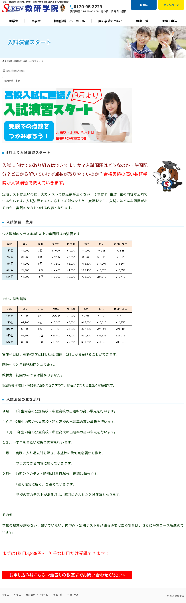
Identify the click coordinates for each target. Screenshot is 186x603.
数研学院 (179, 595)
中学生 (36, 21)
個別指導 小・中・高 (69, 21)
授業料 (144, 5)
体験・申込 (169, 21)
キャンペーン (171, 5)
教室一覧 (142, 21)
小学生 (13, 21)
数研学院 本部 (12, 80)
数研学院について (110, 21)
